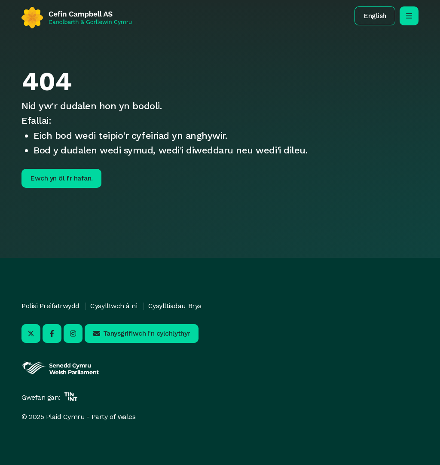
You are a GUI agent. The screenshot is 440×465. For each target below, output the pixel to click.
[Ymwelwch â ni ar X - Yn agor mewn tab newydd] (30, 333)
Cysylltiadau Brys (175, 306)
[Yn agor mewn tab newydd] (60, 373)
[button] (374, 15)
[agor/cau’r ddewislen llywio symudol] (409, 15)
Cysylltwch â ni (113, 306)
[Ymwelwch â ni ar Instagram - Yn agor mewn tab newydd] (73, 333)
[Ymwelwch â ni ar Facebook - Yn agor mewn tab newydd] (52, 333)
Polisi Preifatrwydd (50, 306)
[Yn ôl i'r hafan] (76, 17)
